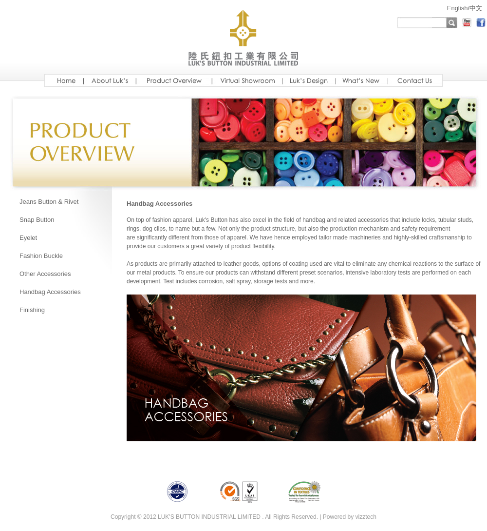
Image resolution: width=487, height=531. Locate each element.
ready (415, 80)
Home (63, 80)
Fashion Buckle (41, 255)
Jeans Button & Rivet (48, 201)
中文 (475, 8)
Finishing (32, 310)
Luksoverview (174, 80)
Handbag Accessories (50, 291)
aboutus (109, 80)
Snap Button (37, 219)
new (362, 80)
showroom (247, 80)
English (457, 8)
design (309, 80)
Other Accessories (45, 273)
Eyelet (28, 237)
